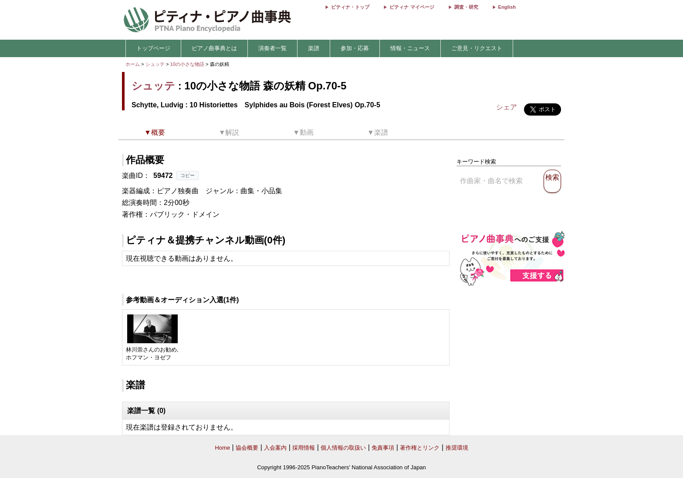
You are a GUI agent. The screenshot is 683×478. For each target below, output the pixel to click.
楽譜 (313, 48)
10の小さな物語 (188, 64)
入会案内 (275, 447)
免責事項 (383, 447)
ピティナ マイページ (411, 7)
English (507, 7)
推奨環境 (457, 447)
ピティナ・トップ (350, 7)
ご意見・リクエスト (476, 48)
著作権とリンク (420, 447)
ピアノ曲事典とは (214, 48)
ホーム (132, 64)
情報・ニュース (410, 48)
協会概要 (247, 447)
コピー (187, 175)
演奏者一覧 (272, 48)
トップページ (153, 48)
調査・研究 (466, 7)
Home (222, 447)
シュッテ (155, 64)
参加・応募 (355, 48)
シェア (506, 107)
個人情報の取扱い (343, 447)
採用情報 (303, 447)
